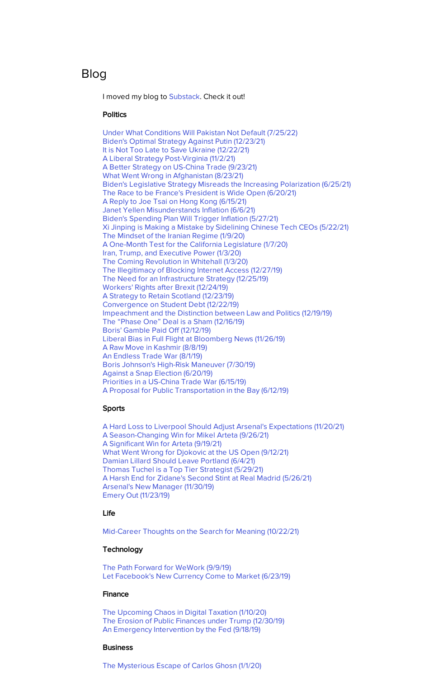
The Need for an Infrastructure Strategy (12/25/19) (185, 278)
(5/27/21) (190, 218)
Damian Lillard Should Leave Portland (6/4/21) (179, 460)
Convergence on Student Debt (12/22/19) (171, 304)
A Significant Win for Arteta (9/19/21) (162, 443)
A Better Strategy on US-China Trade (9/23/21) (180, 166)
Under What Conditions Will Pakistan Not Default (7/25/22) (200, 132)
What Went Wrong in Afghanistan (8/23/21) (173, 175)
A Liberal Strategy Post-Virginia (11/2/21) (169, 158)
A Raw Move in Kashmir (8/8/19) (155, 347)
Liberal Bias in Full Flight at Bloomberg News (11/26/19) (194, 338)
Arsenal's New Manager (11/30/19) (158, 486)
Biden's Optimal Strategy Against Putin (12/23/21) (184, 141)
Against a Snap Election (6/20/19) (157, 372)
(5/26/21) (207, 477)
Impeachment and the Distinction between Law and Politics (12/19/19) (217, 312)
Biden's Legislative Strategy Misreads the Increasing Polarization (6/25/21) (227, 183)
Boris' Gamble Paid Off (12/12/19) (157, 329)
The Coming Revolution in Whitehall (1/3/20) (175, 261)
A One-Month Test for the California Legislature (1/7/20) (195, 244)
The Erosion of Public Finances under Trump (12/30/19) (193, 620)
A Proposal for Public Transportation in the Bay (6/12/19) (195, 390)
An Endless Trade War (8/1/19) (152, 355)
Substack (184, 96)
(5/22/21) (226, 226)
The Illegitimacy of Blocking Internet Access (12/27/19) (192, 269)
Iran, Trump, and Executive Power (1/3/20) (172, 252)
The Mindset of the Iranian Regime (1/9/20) (174, 235)
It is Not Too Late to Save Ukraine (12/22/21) (176, 149)
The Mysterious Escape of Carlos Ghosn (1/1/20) (182, 665)
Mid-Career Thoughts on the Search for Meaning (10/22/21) (201, 531)
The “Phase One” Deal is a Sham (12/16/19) (173, 321)
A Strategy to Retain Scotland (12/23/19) (168, 295)
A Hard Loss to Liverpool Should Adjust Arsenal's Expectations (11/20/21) (223, 426)
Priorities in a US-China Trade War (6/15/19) (174, 381)
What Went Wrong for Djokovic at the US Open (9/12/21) (195, 451)
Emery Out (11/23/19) (136, 494)
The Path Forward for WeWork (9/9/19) (167, 567)
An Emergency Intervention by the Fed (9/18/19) (181, 629)
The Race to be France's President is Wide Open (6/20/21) (199, 192)
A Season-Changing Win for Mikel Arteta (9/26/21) (186, 434)
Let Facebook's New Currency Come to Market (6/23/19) (196, 575)
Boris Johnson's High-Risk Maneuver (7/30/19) (179, 364)
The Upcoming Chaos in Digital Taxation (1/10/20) (184, 612)
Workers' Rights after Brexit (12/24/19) (165, 287)
